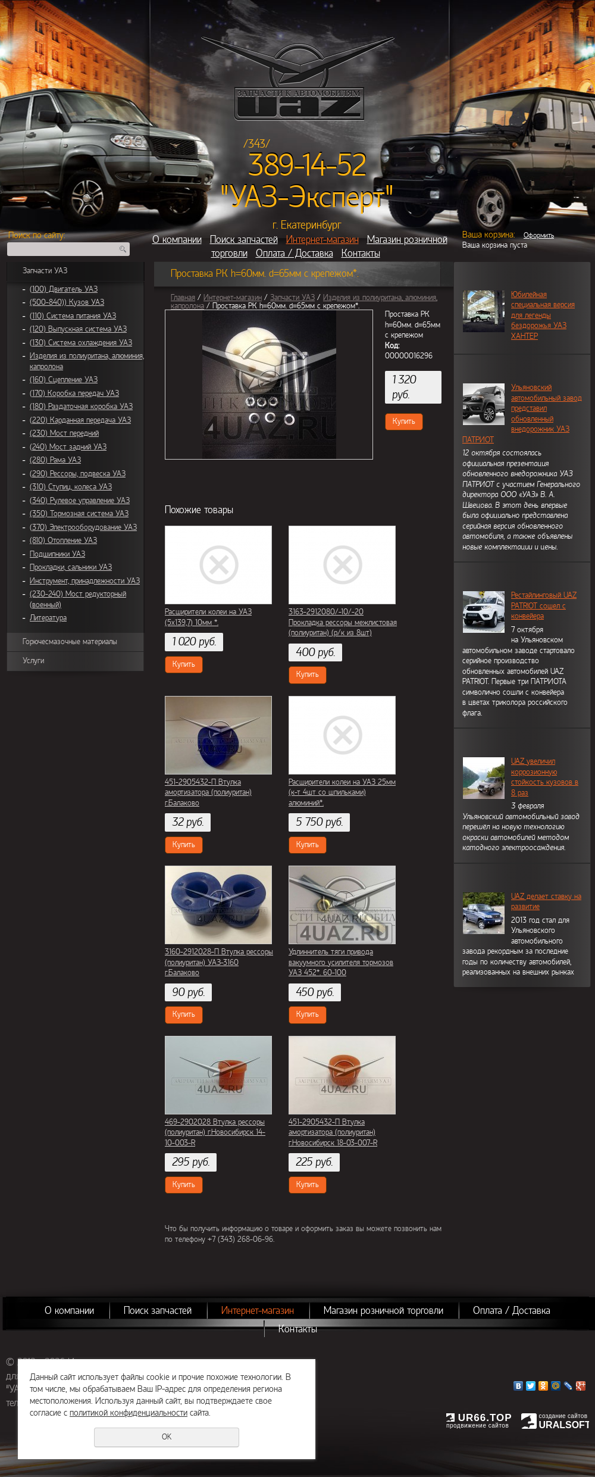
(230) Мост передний (64, 433)
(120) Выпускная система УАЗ (78, 329)
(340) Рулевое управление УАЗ (80, 500)
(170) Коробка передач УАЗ (74, 393)
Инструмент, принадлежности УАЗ (85, 581)
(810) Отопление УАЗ (63, 540)
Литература (48, 618)
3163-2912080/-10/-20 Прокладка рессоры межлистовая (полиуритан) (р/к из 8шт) (343, 622)
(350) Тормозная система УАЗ (79, 514)
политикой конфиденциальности (128, 1412)
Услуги (33, 661)
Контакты (361, 253)
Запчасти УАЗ (45, 271)
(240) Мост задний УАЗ (68, 447)
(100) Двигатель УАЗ (64, 289)
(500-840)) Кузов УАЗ (67, 302)
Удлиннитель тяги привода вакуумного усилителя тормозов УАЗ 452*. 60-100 (341, 962)
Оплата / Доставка (294, 253)
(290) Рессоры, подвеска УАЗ (78, 474)
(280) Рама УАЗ (55, 460)
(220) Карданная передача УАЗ (80, 420)
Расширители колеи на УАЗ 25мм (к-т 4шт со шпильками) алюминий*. (342, 792)
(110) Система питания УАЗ (73, 316)
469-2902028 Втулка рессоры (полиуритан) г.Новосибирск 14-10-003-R (215, 1132)
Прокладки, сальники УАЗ (71, 567)
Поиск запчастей (244, 239)
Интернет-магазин (322, 239)
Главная (183, 297)
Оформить (539, 235)
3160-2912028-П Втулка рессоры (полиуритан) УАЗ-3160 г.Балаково (219, 962)
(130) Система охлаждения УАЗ (81, 343)
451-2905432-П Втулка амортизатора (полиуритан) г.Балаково (208, 792)
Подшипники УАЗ (57, 554)
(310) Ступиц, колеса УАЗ (71, 487)
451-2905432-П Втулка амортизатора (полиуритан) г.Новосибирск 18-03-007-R (333, 1132)
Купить (404, 421)
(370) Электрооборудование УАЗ (83, 527)
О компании (177, 239)
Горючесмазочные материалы (70, 642)
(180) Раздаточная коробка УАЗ (81, 406)
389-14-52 (307, 165)
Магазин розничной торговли (383, 1310)
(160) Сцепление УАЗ (64, 380)
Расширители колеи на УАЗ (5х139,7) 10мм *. (208, 617)
